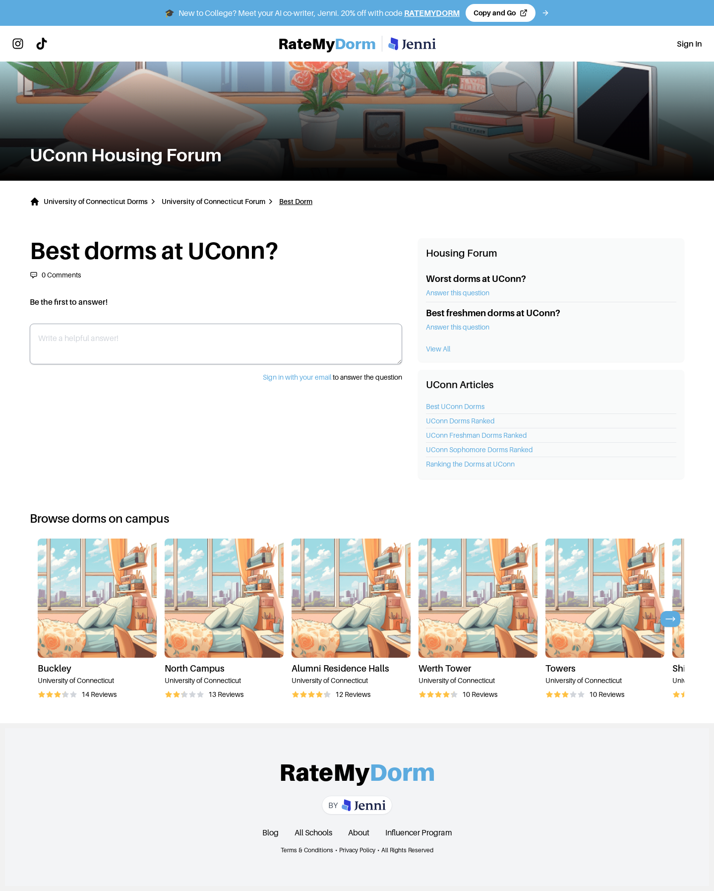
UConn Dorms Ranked (460, 420)
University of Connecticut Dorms (96, 201)
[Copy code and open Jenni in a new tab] (501, 13)
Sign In (689, 44)
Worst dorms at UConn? (476, 279)
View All (438, 348)
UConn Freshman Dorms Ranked (476, 435)
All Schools (313, 832)
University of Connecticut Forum (213, 201)
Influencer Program (418, 832)
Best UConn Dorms (455, 406)
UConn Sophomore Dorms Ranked (479, 449)
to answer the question (332, 377)
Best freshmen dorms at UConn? (493, 313)
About (358, 832)
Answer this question (457, 292)
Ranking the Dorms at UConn (470, 464)
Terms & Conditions (307, 850)
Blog (270, 832)
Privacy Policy (357, 850)
